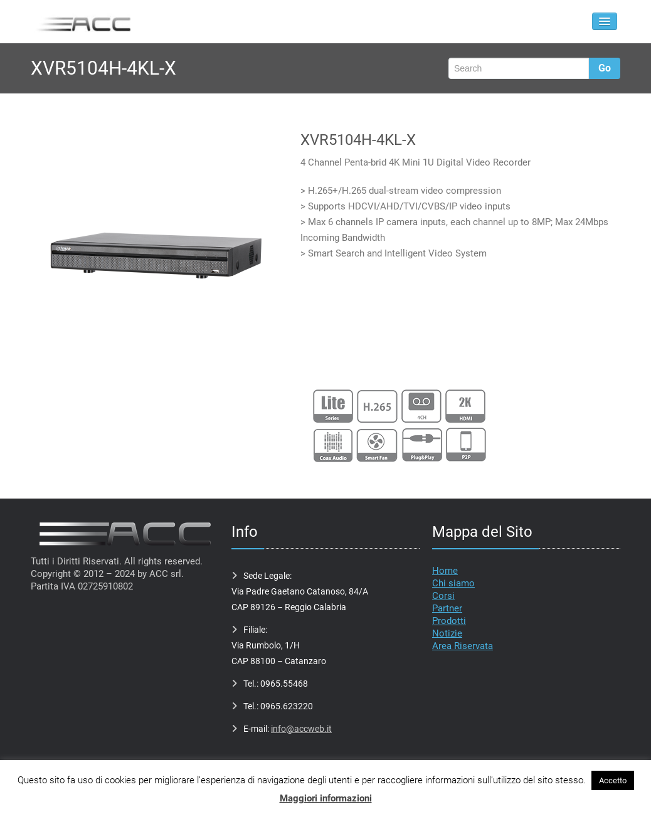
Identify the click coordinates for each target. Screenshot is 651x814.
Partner (447, 608)
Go (604, 68)
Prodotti (449, 620)
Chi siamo (453, 583)
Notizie (447, 633)
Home (445, 570)
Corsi (443, 595)
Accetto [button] (613, 780)
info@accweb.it (301, 729)
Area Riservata (462, 646)
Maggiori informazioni (326, 798)
